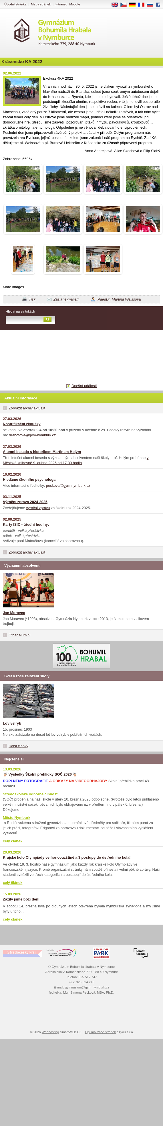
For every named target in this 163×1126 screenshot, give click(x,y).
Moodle (74, 4)
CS (125, 5)
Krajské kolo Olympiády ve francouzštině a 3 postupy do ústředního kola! (67, 857)
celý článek (12, 841)
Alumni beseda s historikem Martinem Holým (42, 452)
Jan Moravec (14, 613)
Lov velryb (12, 723)
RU (152, 5)
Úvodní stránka (15, 4)
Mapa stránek (41, 4)
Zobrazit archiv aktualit (27, 408)
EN (116, 5)
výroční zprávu (38, 508)
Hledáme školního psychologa (29, 479)
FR (143, 5)
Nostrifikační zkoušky (22, 424)
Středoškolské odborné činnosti (31, 794)
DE (134, 5)
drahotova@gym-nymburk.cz (32, 435)
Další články (18, 746)
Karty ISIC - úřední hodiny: (26, 524)
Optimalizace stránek (100, 1032)
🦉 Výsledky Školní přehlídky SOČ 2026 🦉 (40, 774)
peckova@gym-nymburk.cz (68, 485)
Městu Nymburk (16, 817)
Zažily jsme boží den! (21, 899)
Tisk (32, 299)
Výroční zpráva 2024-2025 (25, 502)
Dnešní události (84, 386)
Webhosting (50, 1032)
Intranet (61, 4)
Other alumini (19, 635)
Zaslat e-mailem (66, 299)
